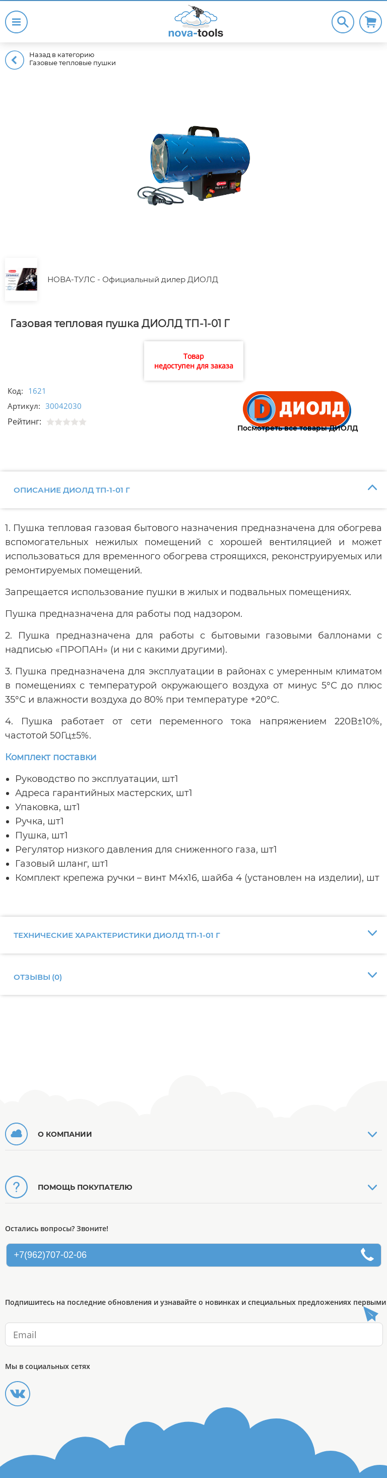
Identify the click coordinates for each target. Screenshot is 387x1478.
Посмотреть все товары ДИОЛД (297, 428)
